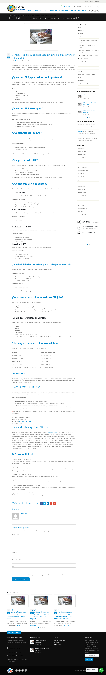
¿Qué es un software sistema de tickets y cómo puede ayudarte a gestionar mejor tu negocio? (40, 614)
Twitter (44, 503)
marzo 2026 (81, 151)
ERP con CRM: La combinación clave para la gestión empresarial (87, 126)
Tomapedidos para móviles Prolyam (89, 55)
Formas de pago (57, 644)
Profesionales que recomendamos (59, 10)
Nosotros (81, 30)
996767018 (66, 6)
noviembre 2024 (82, 202)
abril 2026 (80, 148)
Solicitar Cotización (83, 84)
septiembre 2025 (82, 170)
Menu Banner (82, 68)
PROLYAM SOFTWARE (25, 421)
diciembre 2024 (82, 199)
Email (54, 503)
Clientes (46, 10)
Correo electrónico (17, 559)
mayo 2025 (81, 183)
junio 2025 (80, 180)
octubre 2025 (81, 167)
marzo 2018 (81, 214)
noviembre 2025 (82, 164)
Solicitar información (14, 632)
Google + (51, 503)
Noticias (73, 10)
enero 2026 (81, 157)
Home (8, 15)
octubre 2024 (81, 205)
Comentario (15, 534)
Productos (38, 10)
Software (81, 37)
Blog (13, 15)
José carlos (80, 131)
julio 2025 (80, 176)
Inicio (30, 10)
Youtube (19, 670)
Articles (17, 15)
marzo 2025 (81, 189)
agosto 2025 (81, 173)
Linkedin (26, 670)
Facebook (41, 503)
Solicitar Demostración (84, 87)
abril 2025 (80, 186)
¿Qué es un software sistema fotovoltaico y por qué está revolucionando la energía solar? (17, 614)
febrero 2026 (81, 154)
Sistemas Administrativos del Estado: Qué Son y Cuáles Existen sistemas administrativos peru (63, 614)
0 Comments (33, 61)
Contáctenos (81, 10)
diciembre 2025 (82, 161)
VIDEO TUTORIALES (84, 58)
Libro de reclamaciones (59, 640)
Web (13, 566)
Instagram (22, 670)
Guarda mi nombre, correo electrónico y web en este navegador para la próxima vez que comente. (38, 575)
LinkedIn (48, 503)
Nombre (14, 552)
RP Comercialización (85, 65)
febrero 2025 (81, 192)
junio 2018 (80, 211)
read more (20, 625)
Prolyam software (52, 432)
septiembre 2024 (82, 208)
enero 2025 (81, 195)
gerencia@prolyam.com (17, 655)
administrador (17, 61)
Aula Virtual (83, 62)
